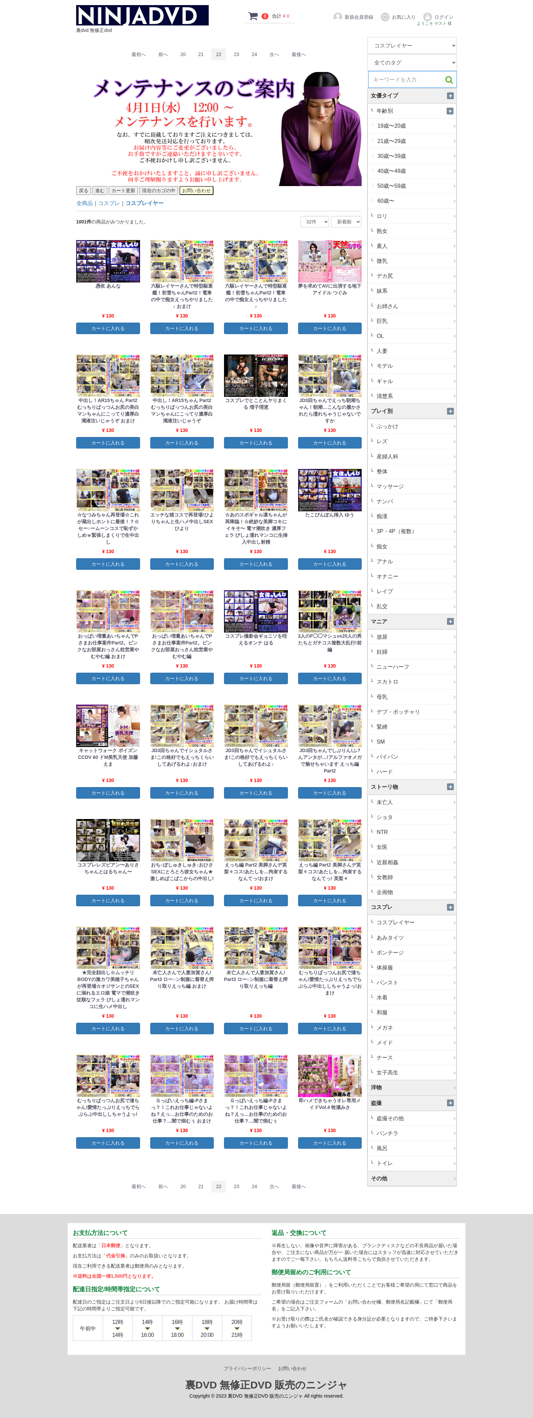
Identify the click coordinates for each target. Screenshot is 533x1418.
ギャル (415, 381)
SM (415, 741)
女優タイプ (414, 95)
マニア (414, 621)
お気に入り (398, 17)
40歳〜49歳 (416, 171)
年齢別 (415, 111)
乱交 (415, 606)
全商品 (84, 203)
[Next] (274, 54)
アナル (415, 561)
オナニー (415, 576)
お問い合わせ (292, 1368)
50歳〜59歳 (416, 186)
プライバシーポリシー (247, 1368)
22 (219, 54)
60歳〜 (416, 201)
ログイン (438, 17)
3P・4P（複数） (415, 531)
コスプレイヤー (144, 203)
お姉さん (415, 306)
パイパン (415, 756)
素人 (415, 246)
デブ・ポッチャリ (415, 712)
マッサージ (415, 486)
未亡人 (415, 802)
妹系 (415, 291)
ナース (415, 1057)
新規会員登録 (353, 17)
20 (183, 54)
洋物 (414, 1087)
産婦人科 (415, 456)
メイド (415, 1042)
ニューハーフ (415, 666)
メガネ (415, 1027)
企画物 (415, 892)
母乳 (415, 697)
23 (236, 54)
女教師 (415, 877)
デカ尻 (415, 276)
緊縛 (415, 727)
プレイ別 (414, 411)
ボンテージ (415, 952)
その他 (414, 1178)
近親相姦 (415, 862)
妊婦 (415, 651)
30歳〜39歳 (416, 156)
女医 (415, 847)
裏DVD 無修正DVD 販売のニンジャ (266, 1384)
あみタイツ (415, 937)
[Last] (299, 54)
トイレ (415, 1163)
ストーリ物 (414, 787)
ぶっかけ (415, 426)
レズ (415, 441)
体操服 (415, 967)
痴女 (415, 546)
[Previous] (163, 54)
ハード (415, 771)
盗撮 (414, 1103)
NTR (415, 832)
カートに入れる (108, 328)
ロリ (415, 216)
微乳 (415, 261)
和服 (415, 1012)
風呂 (415, 1148)
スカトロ (415, 681)
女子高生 (415, 1072)
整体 (415, 471)
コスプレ (109, 203)
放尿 (415, 637)
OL (415, 336)
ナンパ (415, 501)
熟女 (415, 231)
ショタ (415, 817)
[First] (139, 54)
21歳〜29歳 (416, 141)
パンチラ (415, 1133)
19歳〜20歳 (416, 126)
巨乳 (415, 321)
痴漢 (415, 516)
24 (254, 54)
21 (201, 54)
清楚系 (415, 396)
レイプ (415, 591)
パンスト (415, 982)
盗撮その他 (415, 1118)
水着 (415, 997)
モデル (415, 366)
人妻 (415, 351)
